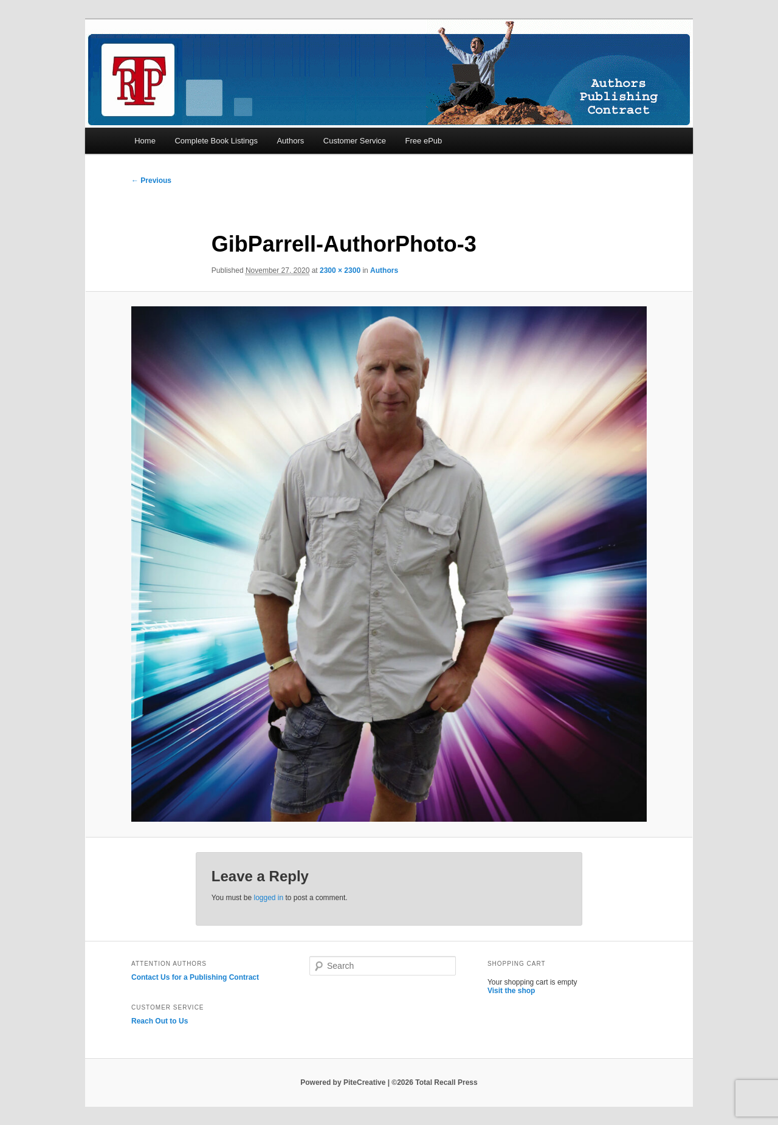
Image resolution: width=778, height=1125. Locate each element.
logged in (268, 897)
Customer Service (354, 140)
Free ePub (423, 140)
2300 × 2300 (340, 270)
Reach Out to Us (159, 1021)
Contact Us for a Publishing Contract (195, 977)
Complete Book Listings (216, 140)
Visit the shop (511, 990)
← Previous (151, 180)
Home (145, 140)
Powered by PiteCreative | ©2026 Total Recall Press (388, 1082)
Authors (290, 140)
